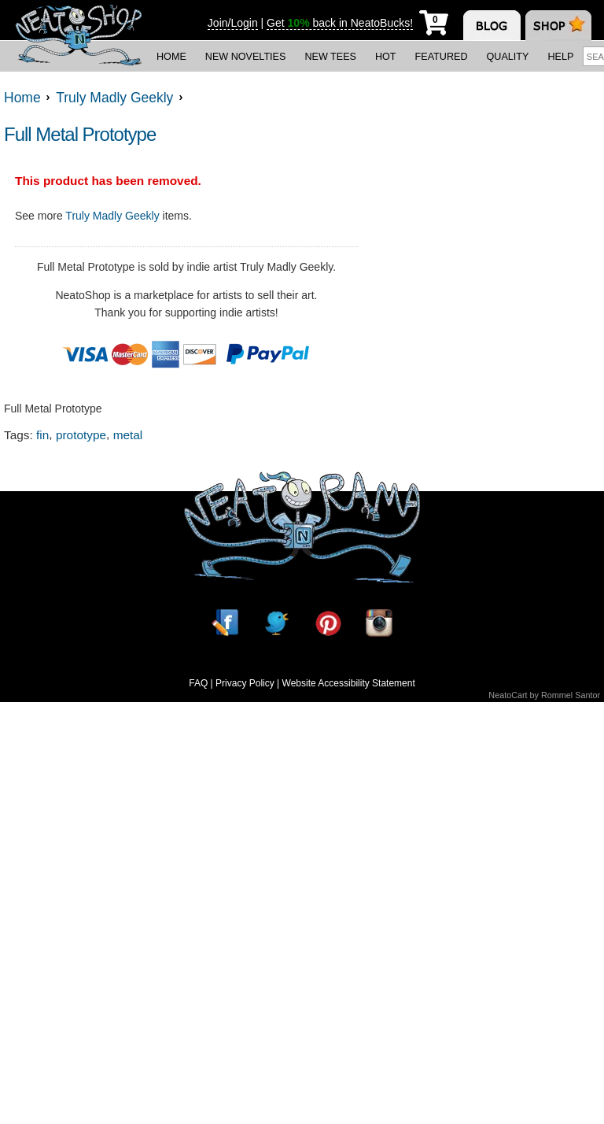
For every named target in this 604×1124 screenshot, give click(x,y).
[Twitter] (276, 623)
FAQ (198, 683)
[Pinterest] (328, 623)
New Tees (330, 56)
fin (42, 435)
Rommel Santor (570, 695)
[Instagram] (379, 623)
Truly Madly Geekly (112, 215)
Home (171, 56)
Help (560, 56)
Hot (385, 56)
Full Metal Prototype (80, 134)
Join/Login (233, 23)
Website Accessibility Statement (348, 683)
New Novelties (245, 56)
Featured (441, 56)
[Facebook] (225, 623)
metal (128, 435)
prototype (81, 435)
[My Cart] (433, 20)
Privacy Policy (244, 683)
